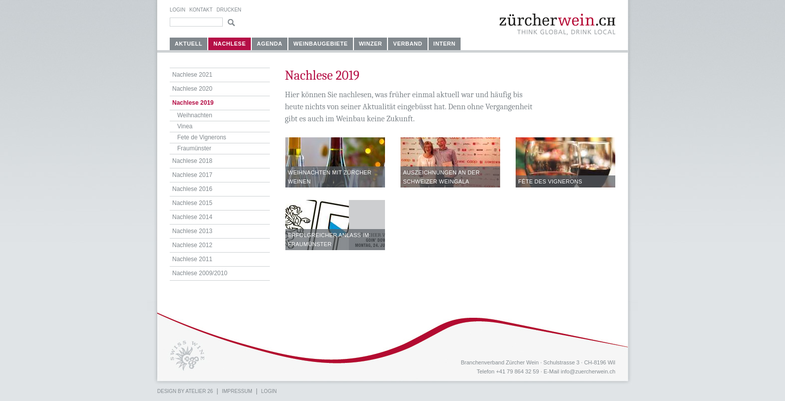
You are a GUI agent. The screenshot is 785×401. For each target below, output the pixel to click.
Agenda (269, 44)
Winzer (370, 44)
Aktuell (188, 44)
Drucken (229, 10)
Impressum (237, 391)
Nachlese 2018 (192, 160)
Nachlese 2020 (192, 88)
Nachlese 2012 (192, 245)
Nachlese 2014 (192, 217)
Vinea (184, 126)
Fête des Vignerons (550, 181)
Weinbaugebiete (320, 44)
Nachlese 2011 (192, 259)
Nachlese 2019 (193, 102)
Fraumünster (194, 148)
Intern (445, 44)
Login (177, 10)
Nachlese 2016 (192, 188)
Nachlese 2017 (192, 174)
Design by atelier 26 (185, 391)
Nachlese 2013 (192, 231)
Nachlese (229, 44)
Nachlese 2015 (192, 203)
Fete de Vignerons (201, 137)
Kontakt (200, 10)
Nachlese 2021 (192, 74)
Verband (407, 44)
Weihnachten (194, 115)
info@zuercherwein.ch (588, 371)
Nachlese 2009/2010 (199, 273)
